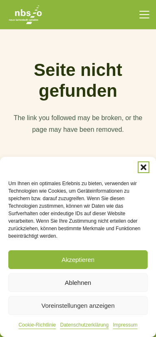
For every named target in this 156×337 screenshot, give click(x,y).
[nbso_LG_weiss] (25, 14)
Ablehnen (78, 282)
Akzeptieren (78, 259)
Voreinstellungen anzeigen (78, 305)
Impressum (125, 325)
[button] (143, 167)
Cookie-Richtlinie (37, 325)
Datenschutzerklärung (84, 325)
